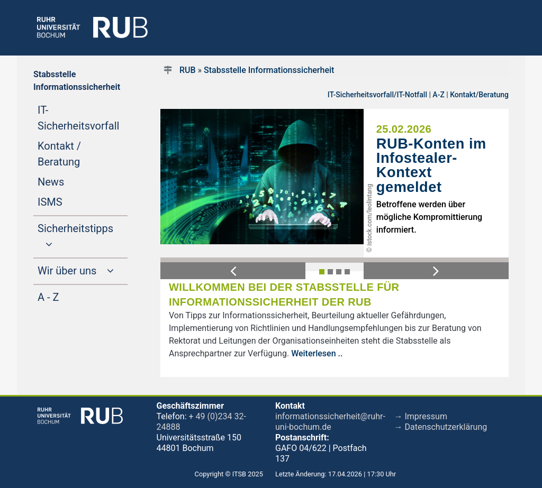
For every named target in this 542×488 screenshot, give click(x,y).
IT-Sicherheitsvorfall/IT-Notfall (377, 94)
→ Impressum (420, 416)
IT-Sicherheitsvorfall (83, 118)
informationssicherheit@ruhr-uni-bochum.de (330, 421)
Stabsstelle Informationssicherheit (269, 70)
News (71, 180)
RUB (187, 70)
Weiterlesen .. (316, 353)
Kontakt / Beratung (79, 154)
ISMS (70, 201)
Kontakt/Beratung (479, 94)
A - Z (68, 296)
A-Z (438, 94)
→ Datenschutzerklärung (440, 427)
